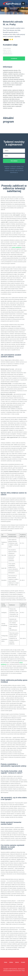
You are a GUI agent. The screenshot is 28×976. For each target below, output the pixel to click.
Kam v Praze (12, 4)
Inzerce (17, 962)
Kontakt (23, 962)
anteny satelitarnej (16, 247)
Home (5, 962)
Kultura (11, 962)
